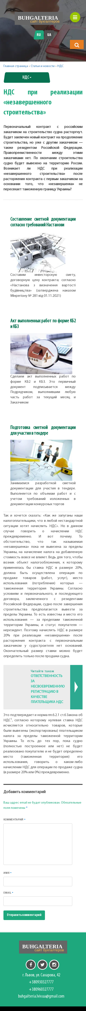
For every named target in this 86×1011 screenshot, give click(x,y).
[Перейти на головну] (39, 18)
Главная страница (15, 66)
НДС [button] (26, 77)
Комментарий (14, 819)
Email (8, 892)
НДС (60, 66)
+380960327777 (41, 989)
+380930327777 (41, 982)
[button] (77, 45)
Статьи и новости (43, 66)
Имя (7, 872)
